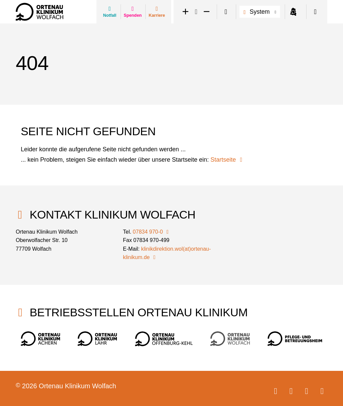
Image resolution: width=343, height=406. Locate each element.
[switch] (225, 11)
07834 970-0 (152, 232)
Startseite (227, 159)
